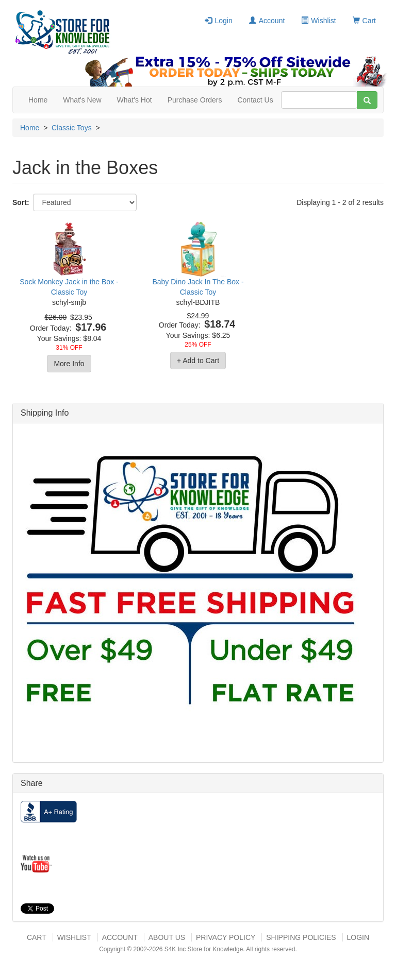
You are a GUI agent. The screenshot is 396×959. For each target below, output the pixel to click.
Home (37, 100)
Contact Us (255, 100)
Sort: (20, 202)
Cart (364, 20)
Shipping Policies (301, 937)
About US (166, 937)
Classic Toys (72, 128)
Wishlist (318, 20)
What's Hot (134, 100)
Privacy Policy (225, 937)
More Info (69, 363)
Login (218, 20)
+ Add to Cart (198, 360)
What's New (82, 100)
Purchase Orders (195, 100)
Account (267, 20)
